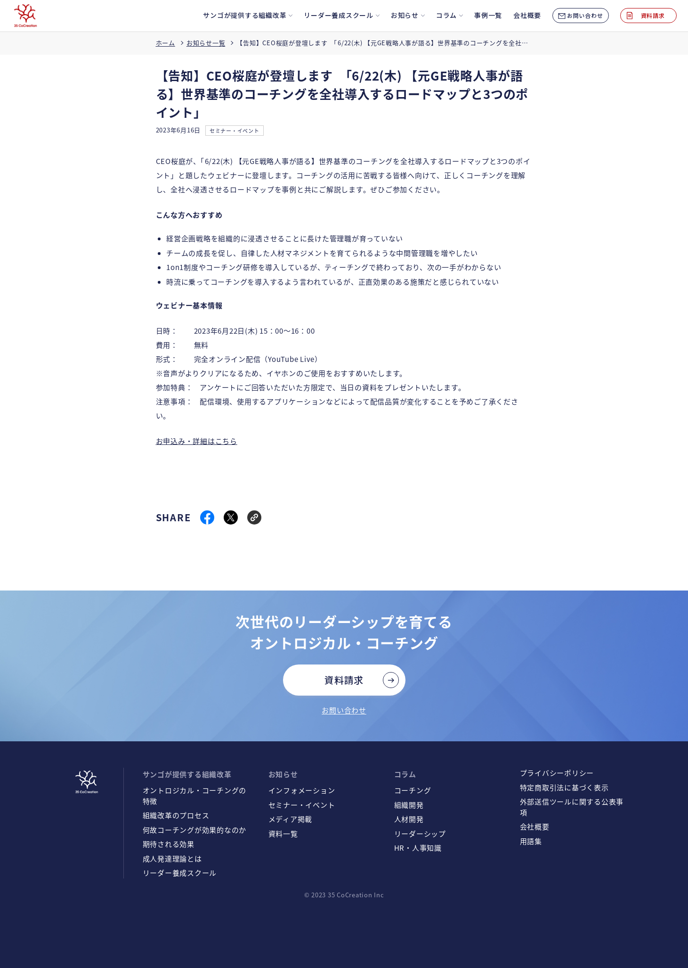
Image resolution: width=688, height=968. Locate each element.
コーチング (412, 790)
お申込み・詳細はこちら (196, 441)
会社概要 (535, 826)
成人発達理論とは (172, 858)
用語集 (531, 841)
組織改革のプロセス (176, 815)
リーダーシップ (420, 833)
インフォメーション (301, 790)
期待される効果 (168, 844)
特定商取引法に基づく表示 (564, 787)
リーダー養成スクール (180, 873)
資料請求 (344, 680)
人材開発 (409, 819)
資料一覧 (283, 833)
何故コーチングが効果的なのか (195, 830)
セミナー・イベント (234, 130)
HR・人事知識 (418, 848)
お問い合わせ (344, 710)
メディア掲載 (290, 819)
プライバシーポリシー (557, 773)
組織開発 (409, 805)
